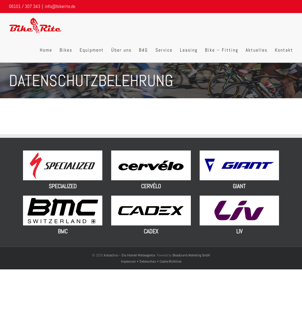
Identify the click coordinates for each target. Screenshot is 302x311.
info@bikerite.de (60, 6)
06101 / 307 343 (24, 6)
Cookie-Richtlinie (170, 261)
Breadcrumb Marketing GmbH (191, 255)
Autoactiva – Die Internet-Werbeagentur (129, 255)
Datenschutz (147, 261)
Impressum (129, 261)
